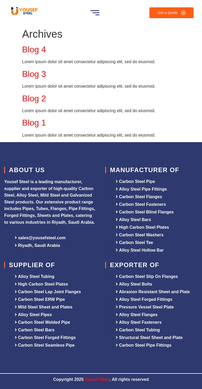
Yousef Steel (97, 379)
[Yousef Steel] (24, 12)
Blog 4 (34, 49)
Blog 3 (34, 74)
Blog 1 (34, 122)
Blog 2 (34, 98)
